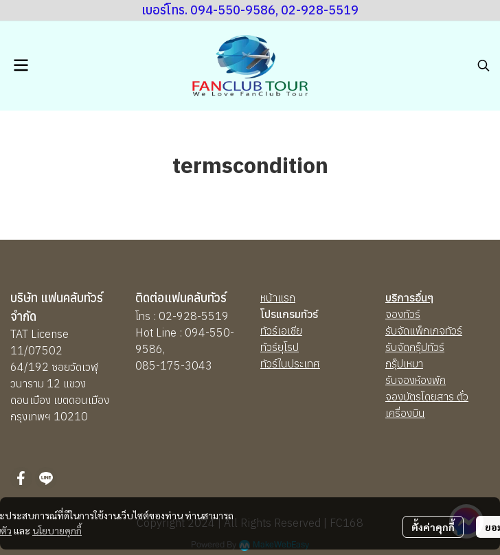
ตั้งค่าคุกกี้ (433, 527)
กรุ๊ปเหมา (404, 363)
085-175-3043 (173, 365)
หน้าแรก (277, 297)
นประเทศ (300, 363)
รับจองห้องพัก (415, 380)
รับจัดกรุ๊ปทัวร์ (414, 347)
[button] (483, 65)
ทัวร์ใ (270, 363)
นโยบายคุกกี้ (57, 530)
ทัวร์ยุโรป (279, 347)
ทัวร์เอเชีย (281, 330)
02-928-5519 (194, 316)
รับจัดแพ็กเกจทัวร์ (423, 330)
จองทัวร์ (402, 314)
